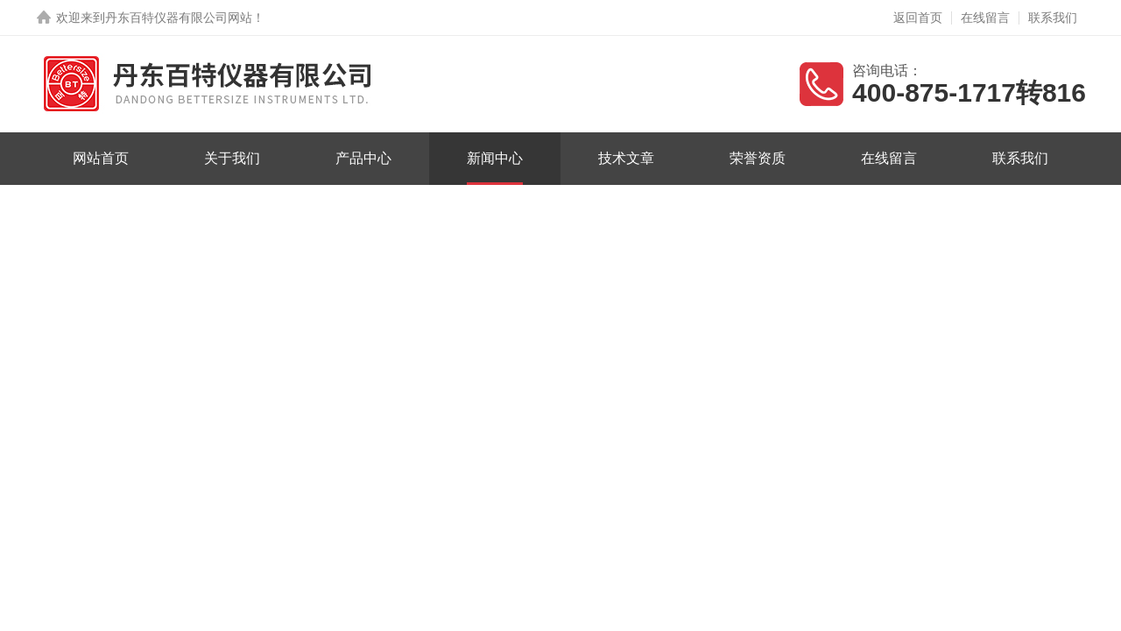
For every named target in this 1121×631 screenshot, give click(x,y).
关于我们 (232, 158)
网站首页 (101, 158)
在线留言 (985, 18)
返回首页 (917, 18)
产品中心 (363, 158)
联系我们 (1052, 18)
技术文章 (626, 158)
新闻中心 (495, 158)
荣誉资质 (758, 158)
